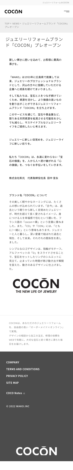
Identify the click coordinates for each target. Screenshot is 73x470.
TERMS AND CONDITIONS (23, 374)
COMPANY (12, 368)
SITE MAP (12, 388)
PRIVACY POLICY (17, 381)
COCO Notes (15, 398)
